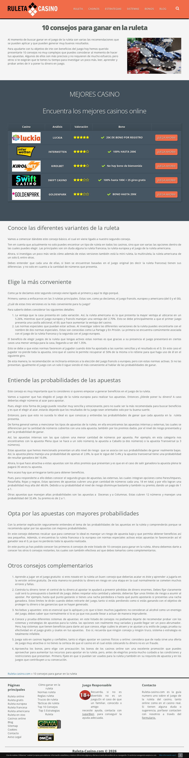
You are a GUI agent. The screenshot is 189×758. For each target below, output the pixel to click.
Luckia (57, 137)
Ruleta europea (17, 703)
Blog (10, 722)
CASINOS (93, 9)
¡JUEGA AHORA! (166, 137)
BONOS (149, 9)
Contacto (13, 733)
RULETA (78, 9)
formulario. (149, 717)
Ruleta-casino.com (19, 673)
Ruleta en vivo (16, 715)
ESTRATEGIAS (113, 9)
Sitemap (13, 726)
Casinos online (17, 718)
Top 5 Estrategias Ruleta (49, 712)
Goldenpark (57, 194)
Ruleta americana (19, 711)
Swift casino (57, 180)
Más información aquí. (167, 755)
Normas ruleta (47, 692)
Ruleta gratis (15, 700)
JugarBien (88, 714)
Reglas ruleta (46, 696)
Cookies (12, 729)
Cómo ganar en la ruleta (49, 686)
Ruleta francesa (17, 707)
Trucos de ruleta (48, 699)
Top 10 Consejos (48, 707)
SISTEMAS (133, 9)
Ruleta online (16, 696)
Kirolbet (57, 166)
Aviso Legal (14, 737)
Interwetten (58, 152)
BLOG (162, 9)
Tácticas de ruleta (48, 703)
